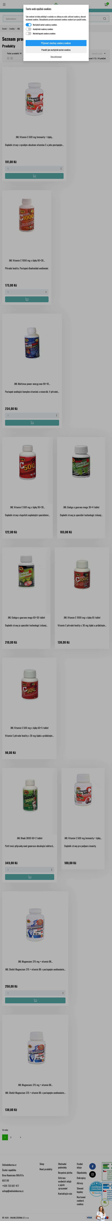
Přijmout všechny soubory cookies (56, 43)
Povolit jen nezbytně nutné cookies (56, 49)
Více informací (56, 56)
